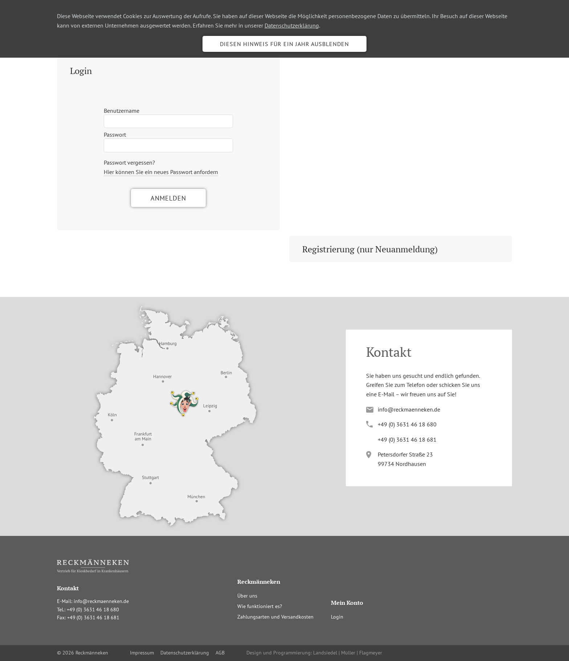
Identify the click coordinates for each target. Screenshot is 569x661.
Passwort (115, 134)
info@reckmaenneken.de (409, 409)
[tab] (168, 71)
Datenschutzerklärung (292, 25)
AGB (220, 652)
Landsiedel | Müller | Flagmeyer (347, 652)
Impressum (142, 652)
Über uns (247, 595)
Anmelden (168, 198)
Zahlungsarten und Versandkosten (275, 617)
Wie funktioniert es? (259, 606)
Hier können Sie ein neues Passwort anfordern (161, 171)
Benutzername (121, 110)
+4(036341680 (407, 424)
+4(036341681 (407, 439)
